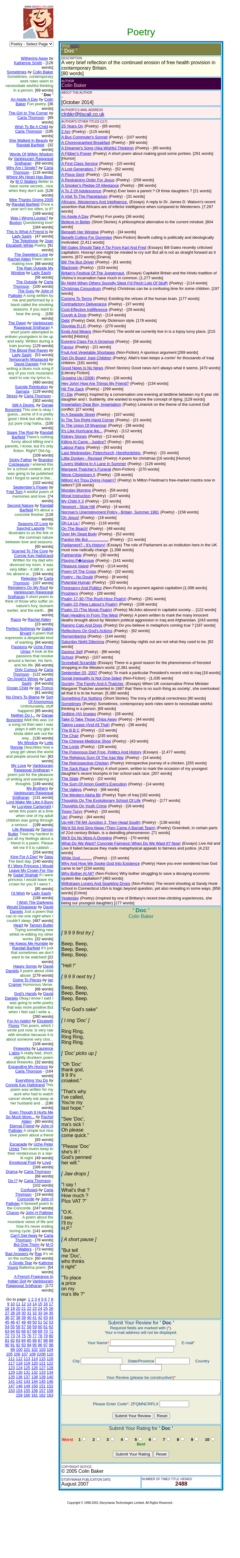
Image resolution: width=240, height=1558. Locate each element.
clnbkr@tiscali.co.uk (78, 114)
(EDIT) (70, 46)
